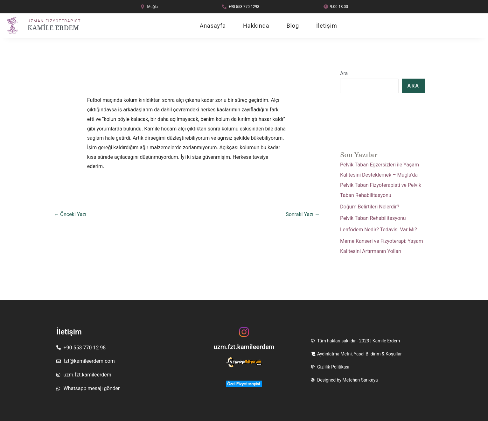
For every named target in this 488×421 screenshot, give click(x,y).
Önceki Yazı (70, 214)
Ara (344, 73)
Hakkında (256, 26)
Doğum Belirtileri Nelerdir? (369, 207)
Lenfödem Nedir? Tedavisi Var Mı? (378, 230)
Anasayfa (213, 26)
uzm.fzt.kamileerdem (243, 347)
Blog (292, 26)
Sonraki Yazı (303, 214)
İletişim (326, 26)
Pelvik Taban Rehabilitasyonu (373, 218)
